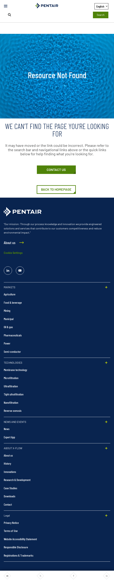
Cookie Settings (13, 252)
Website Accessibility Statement (20, 539)
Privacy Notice (11, 522)
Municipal (9, 319)
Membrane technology (15, 370)
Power (7, 343)
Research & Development (17, 480)
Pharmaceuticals (13, 335)
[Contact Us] (56, 169)
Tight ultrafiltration (14, 394)
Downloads (9, 496)
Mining (7, 310)
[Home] (56, 189)
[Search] (9, 15)
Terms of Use (11, 530)
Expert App (9, 437)
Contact (8, 504)
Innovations (10, 471)
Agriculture (9, 294)
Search (101, 14)
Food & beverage (13, 302)
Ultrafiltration (11, 386)
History (7, 463)
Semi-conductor (12, 351)
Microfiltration (11, 378)
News (6, 429)
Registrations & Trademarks (18, 555)
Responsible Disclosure (16, 547)
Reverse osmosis (12, 410)
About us (8, 455)
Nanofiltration (11, 402)
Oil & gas (8, 327)
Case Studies (10, 488)
